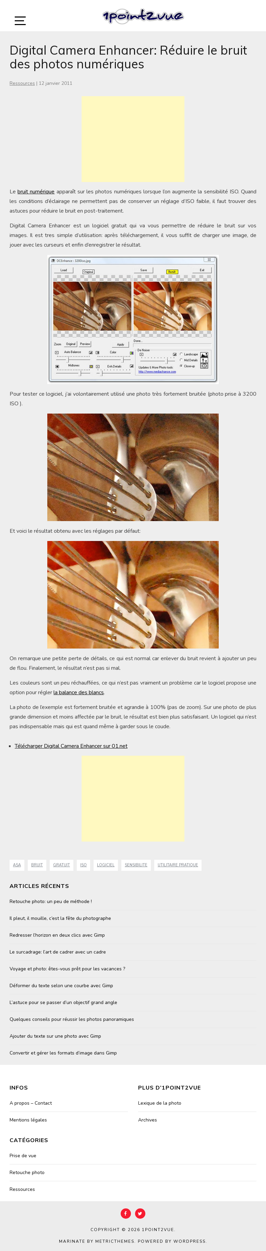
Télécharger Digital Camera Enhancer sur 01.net (71, 746)
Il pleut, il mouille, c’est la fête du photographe (60, 918)
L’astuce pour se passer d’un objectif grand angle (63, 1002)
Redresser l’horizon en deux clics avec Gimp (57, 935)
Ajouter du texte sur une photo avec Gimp (55, 1036)
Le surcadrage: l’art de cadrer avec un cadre (58, 952)
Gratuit (61, 865)
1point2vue (158, 1229)
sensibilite (136, 865)
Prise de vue (23, 1155)
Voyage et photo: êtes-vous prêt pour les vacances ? (67, 969)
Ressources (22, 83)
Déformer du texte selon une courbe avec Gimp (61, 985)
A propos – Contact (31, 1103)
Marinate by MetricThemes (96, 1241)
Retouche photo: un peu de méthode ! (51, 901)
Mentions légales (28, 1120)
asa (17, 865)
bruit (37, 865)
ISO (83, 865)
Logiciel (105, 865)
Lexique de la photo (159, 1103)
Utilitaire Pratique (178, 865)
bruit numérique (36, 191)
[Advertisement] (133, 139)
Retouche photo (27, 1172)
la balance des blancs (78, 692)
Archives (147, 1120)
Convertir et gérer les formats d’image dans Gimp (63, 1053)
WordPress (189, 1241)
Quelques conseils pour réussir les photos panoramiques (72, 1019)
